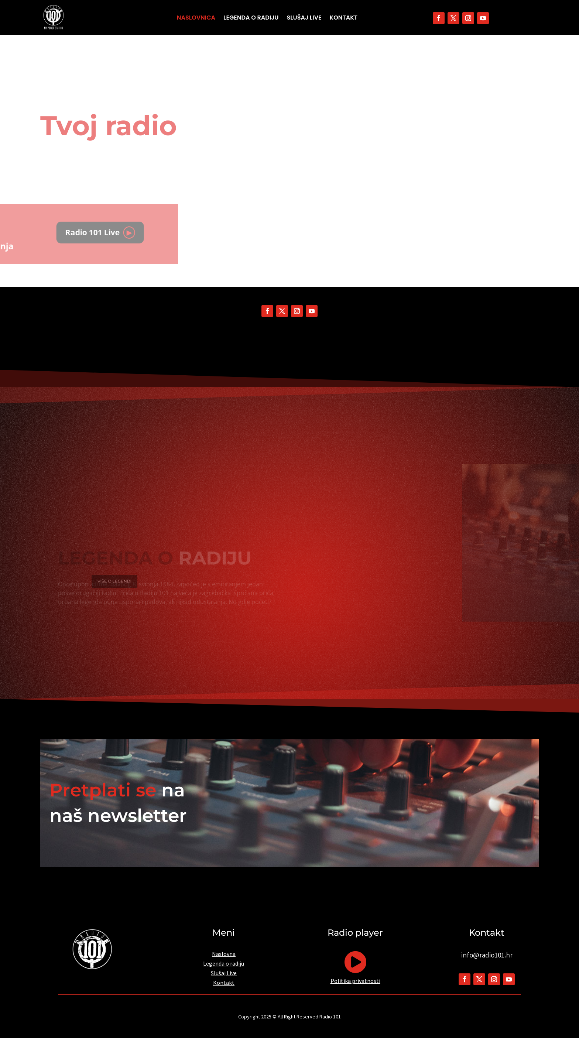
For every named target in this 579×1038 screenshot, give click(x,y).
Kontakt (343, 18)
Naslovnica (196, 18)
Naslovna (224, 953)
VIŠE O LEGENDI (127, 581)
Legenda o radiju (250, 18)
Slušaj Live (304, 18)
